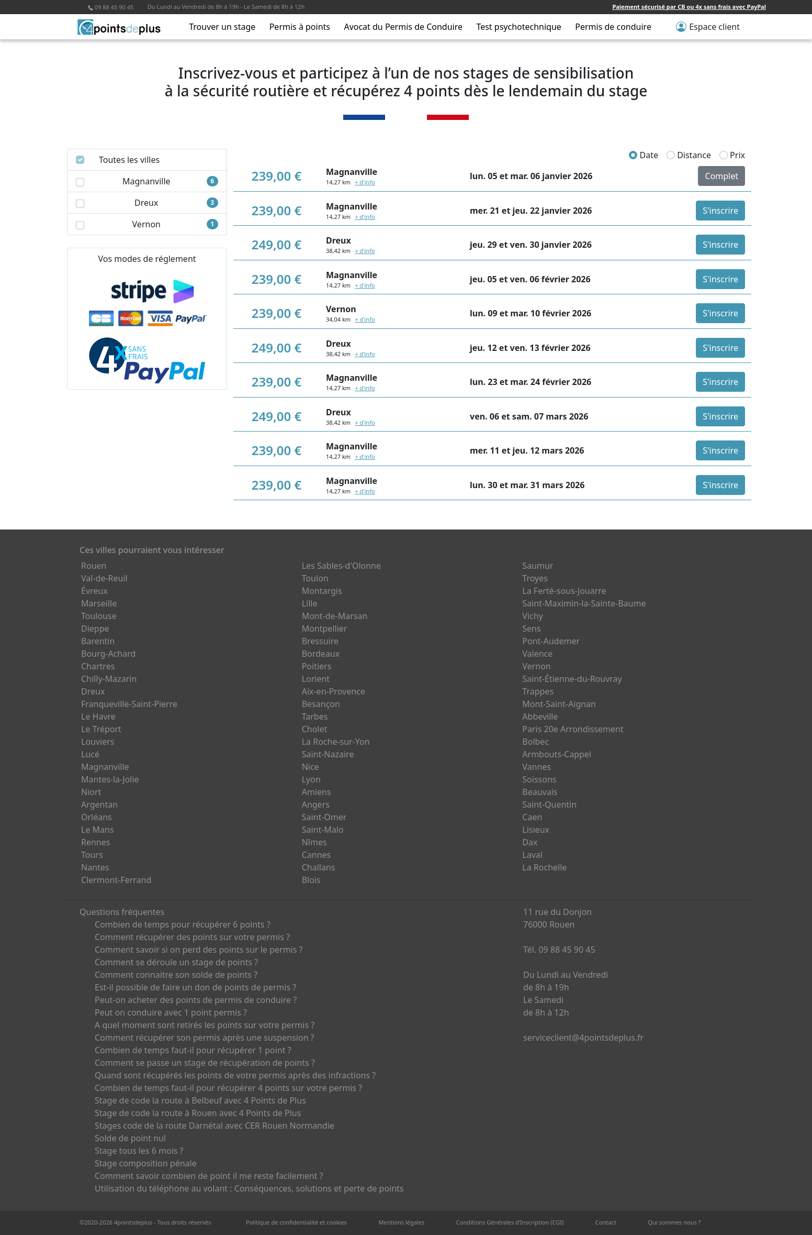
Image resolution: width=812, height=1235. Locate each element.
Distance (689, 155)
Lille (310, 603)
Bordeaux (321, 653)
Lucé (90, 754)
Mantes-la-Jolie (110, 779)
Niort (91, 792)
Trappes (538, 691)
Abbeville (540, 716)
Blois (311, 880)
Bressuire (320, 641)
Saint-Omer (324, 817)
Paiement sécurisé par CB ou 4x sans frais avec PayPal (689, 6)
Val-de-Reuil (104, 578)
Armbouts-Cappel (556, 754)
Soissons (539, 779)
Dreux (93, 691)
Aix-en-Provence (333, 691)
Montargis (322, 591)
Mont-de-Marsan (335, 616)
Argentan (99, 804)
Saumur (537, 565)
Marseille (99, 603)
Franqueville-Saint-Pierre (129, 704)
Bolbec (535, 741)
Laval (532, 855)
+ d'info (365, 182)
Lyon (311, 779)
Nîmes (314, 842)
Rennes (95, 842)
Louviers (98, 741)
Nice (310, 767)
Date (643, 155)
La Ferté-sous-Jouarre (564, 591)
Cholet (315, 729)
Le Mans (97, 829)
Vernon (536, 666)
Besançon (321, 704)
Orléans (96, 817)
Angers (316, 804)
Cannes (316, 855)
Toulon (315, 578)
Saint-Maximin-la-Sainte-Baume (584, 603)
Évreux (94, 591)
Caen (532, 817)
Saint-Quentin (549, 804)
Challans (318, 867)
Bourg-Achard (108, 653)
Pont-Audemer (551, 641)
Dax (529, 842)
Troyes (535, 578)
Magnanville (105, 767)
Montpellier (324, 628)
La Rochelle (544, 867)
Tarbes (315, 716)
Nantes (95, 867)
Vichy (532, 616)
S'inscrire (720, 210)
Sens (531, 628)
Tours (92, 855)
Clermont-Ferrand (116, 880)
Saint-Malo (323, 829)
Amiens (316, 792)
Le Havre (98, 716)
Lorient (316, 679)
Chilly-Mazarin (109, 679)
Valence (537, 653)
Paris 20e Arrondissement (572, 729)
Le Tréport (101, 729)
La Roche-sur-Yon (336, 741)
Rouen (93, 565)
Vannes (536, 767)
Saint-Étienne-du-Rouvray (572, 679)
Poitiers (317, 666)
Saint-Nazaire (328, 754)
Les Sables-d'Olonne (341, 565)
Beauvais (539, 792)
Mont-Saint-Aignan (559, 704)
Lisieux (535, 829)
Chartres (98, 666)
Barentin (98, 641)
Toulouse (99, 616)
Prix (732, 155)
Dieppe (95, 628)
